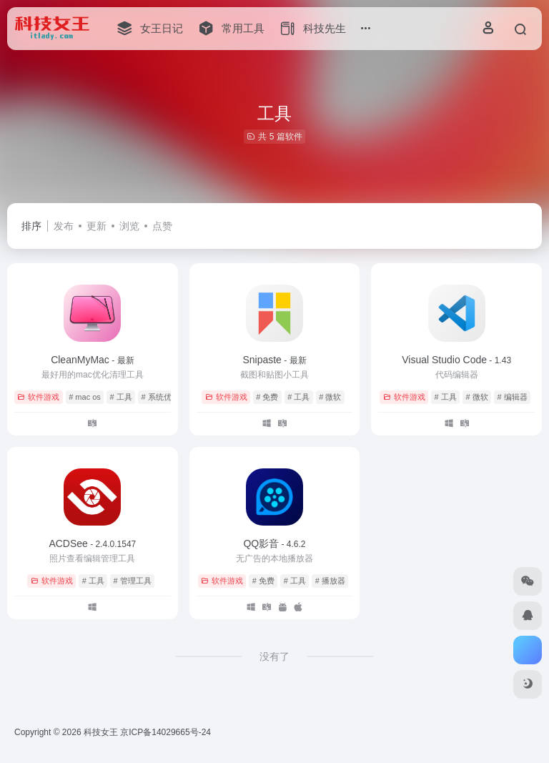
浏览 (129, 226)
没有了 (274, 656)
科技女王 (101, 732)
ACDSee (92, 543)
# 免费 (267, 397)
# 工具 (121, 397)
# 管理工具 (133, 580)
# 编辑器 (512, 397)
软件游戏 (38, 397)
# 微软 (330, 397)
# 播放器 (330, 580)
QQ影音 (274, 543)
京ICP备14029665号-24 (166, 732)
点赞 (162, 226)
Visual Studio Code (456, 359)
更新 (96, 226)
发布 (64, 226)
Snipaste (274, 359)
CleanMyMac (92, 359)
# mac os (85, 397)
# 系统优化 (160, 397)
